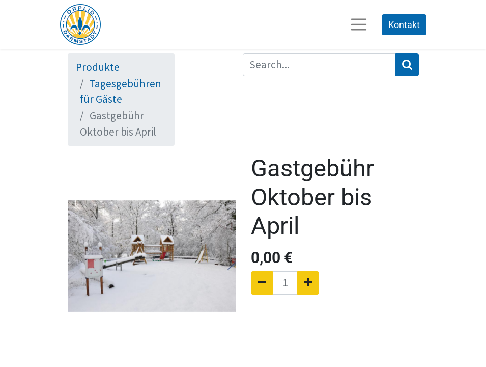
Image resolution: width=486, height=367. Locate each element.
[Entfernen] (262, 283)
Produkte (98, 67)
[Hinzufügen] (308, 283)
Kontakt (404, 24)
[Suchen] (407, 64)
